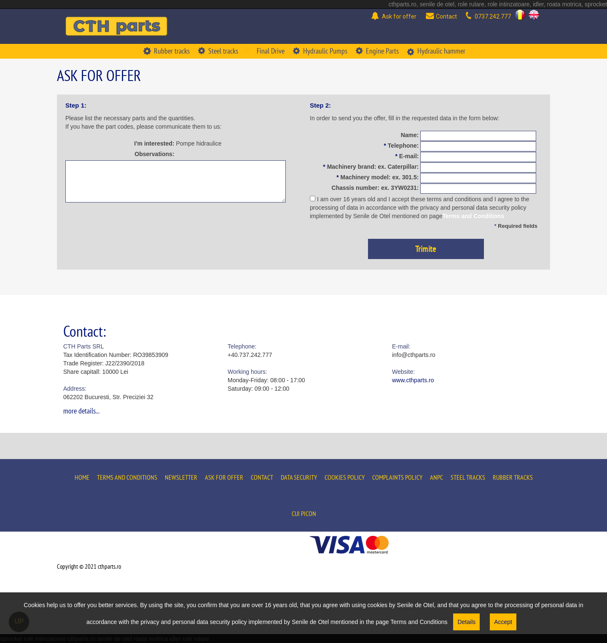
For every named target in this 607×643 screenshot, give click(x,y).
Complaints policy (397, 477)
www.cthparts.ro (413, 380)
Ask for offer (224, 477)
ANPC (436, 477)
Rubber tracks (513, 477)
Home (82, 477)
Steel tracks (468, 477)
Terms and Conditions (473, 216)
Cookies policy (345, 477)
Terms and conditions (127, 477)
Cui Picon (304, 513)
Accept (503, 622)
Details (466, 622)
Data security (299, 477)
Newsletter (181, 477)
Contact (262, 477)
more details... (81, 411)
